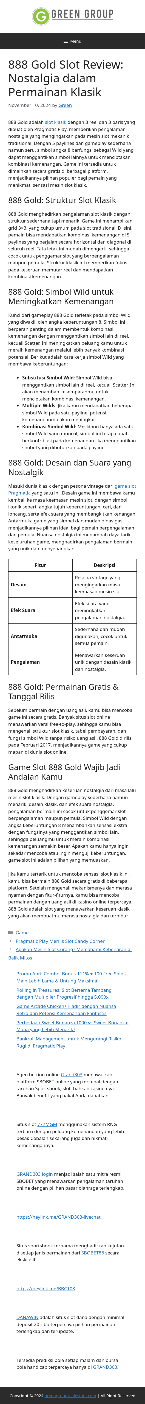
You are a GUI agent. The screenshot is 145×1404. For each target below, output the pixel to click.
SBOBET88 (92, 1253)
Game (22, 932)
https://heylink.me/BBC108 (45, 1288)
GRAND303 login (34, 1174)
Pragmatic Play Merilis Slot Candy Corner (60, 941)
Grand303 (72, 1074)
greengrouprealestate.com (70, 1395)
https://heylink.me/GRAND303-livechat (58, 1217)
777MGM (47, 1124)
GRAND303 (105, 1367)
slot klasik (55, 122)
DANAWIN (27, 1317)
